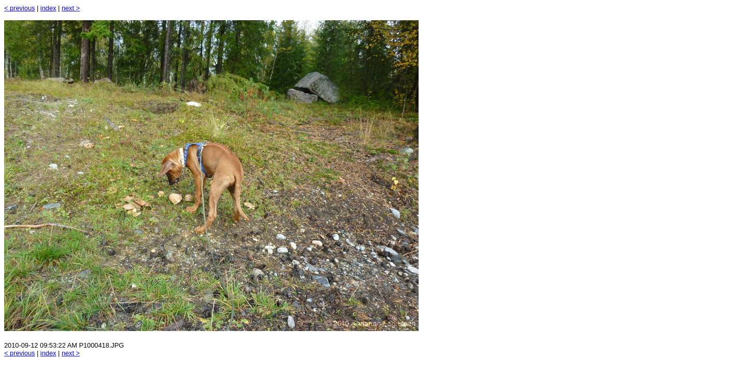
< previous (19, 8)
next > (71, 8)
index (48, 8)
